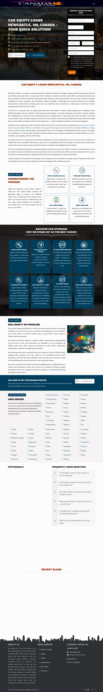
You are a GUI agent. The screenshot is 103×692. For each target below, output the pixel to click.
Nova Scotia (45, 666)
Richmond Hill (33, 455)
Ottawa (66, 399)
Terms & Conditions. (78, 67)
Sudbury (31, 450)
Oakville (83, 438)
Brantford (31, 433)
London (66, 407)
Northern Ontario (51, 399)
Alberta (43, 654)
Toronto (49, 407)
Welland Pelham (51, 424)
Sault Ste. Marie (51, 429)
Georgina (14, 433)
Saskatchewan (45, 662)
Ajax (9, 128)
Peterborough (54, 128)
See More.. (44, 671)
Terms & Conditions (73, 662)
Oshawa (86, 125)
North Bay (66, 429)
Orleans (49, 455)
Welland (66, 442)
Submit (71, 72)
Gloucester (84, 446)
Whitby (92, 125)
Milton (83, 420)
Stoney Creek (67, 455)
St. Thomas (67, 395)
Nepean (31, 429)
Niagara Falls (32, 442)
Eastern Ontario (51, 403)
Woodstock (32, 446)
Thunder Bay (84, 395)
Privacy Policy (71, 659)
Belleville (83, 450)
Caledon (14, 429)
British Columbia (46, 649)
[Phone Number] (81, 53)
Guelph (31, 438)
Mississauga (50, 412)
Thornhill (49, 459)
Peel (82, 424)
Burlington (84, 433)
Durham (14, 450)
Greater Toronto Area (52, 395)
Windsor (66, 412)
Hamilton (66, 403)
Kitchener (66, 424)
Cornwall (66, 438)
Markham (63, 128)
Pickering (15, 128)
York (48, 450)
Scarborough (45, 128)
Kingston (83, 416)
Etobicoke (66, 416)
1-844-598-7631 (74, 652)
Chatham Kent (85, 442)
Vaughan (14, 442)
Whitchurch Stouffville (32, 128)
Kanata (83, 455)
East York (66, 433)
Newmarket (67, 450)
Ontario (43, 658)
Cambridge (84, 412)
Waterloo (49, 438)
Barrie (48, 433)
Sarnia (48, 442)
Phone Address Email (74, 24)
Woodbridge (67, 446)
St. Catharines (85, 429)
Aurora (13, 446)
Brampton (66, 420)
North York (15, 459)
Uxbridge (21, 128)
